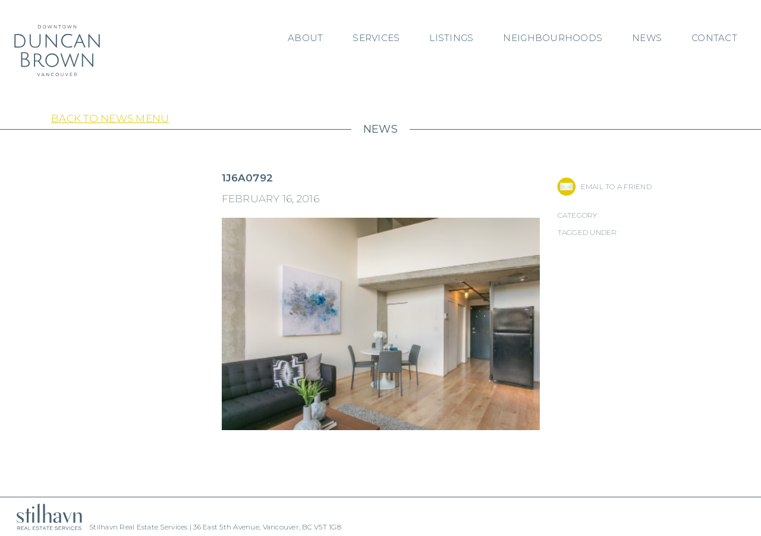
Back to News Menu (110, 118)
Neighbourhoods (552, 37)
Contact (714, 37)
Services (376, 37)
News (647, 37)
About (305, 37)
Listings (451, 37)
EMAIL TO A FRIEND (616, 186)
